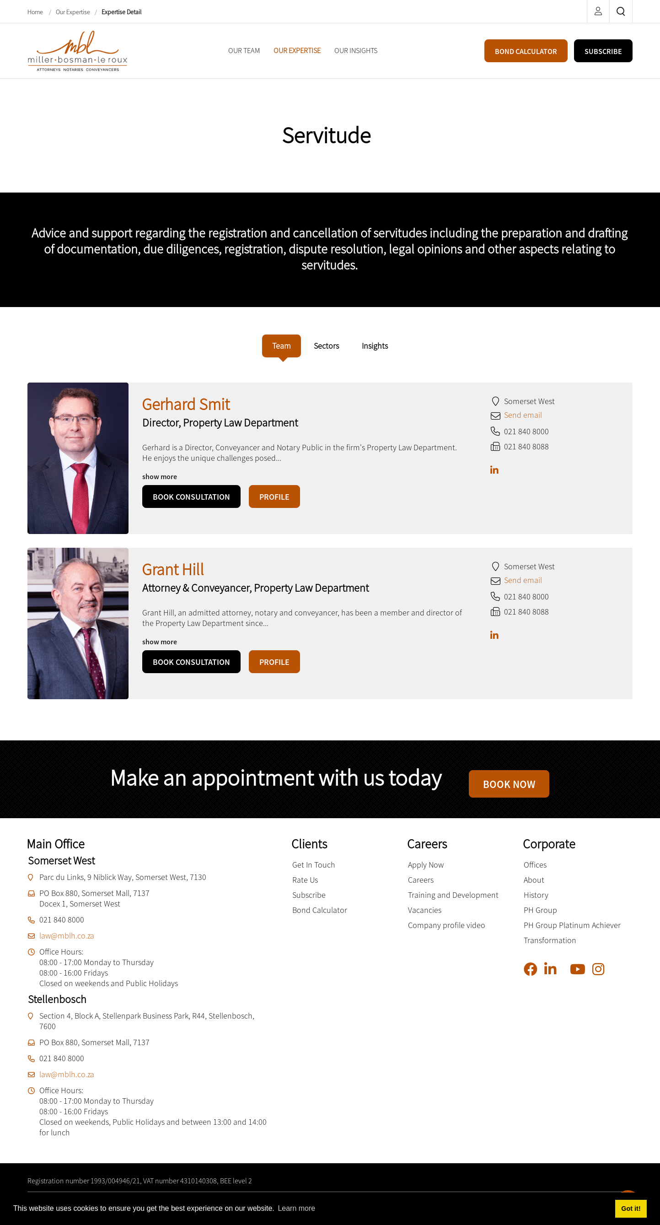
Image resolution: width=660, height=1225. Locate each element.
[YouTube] (581, 976)
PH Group (540, 917)
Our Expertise (73, 12)
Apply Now (426, 871)
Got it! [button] (630, 1208)
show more (159, 476)
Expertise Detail (121, 12)
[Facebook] (534, 976)
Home (35, 12)
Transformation (550, 947)
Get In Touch (313, 871)
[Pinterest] (566, 978)
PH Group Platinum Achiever (572, 932)
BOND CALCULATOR (526, 51)
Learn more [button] (296, 1208)
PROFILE (274, 496)
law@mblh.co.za (66, 942)
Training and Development (453, 901)
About (534, 886)
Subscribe (309, 901)
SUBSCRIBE (603, 51)
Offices (535, 871)
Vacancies (424, 917)
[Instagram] (601, 976)
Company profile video (446, 932)
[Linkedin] (553, 976)
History (536, 901)
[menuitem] (244, 50)
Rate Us (305, 886)
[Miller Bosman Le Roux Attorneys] (78, 49)
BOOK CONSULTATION (191, 496)
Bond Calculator (319, 917)
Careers (421, 886)
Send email (523, 415)
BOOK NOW (509, 787)
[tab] (281, 346)
